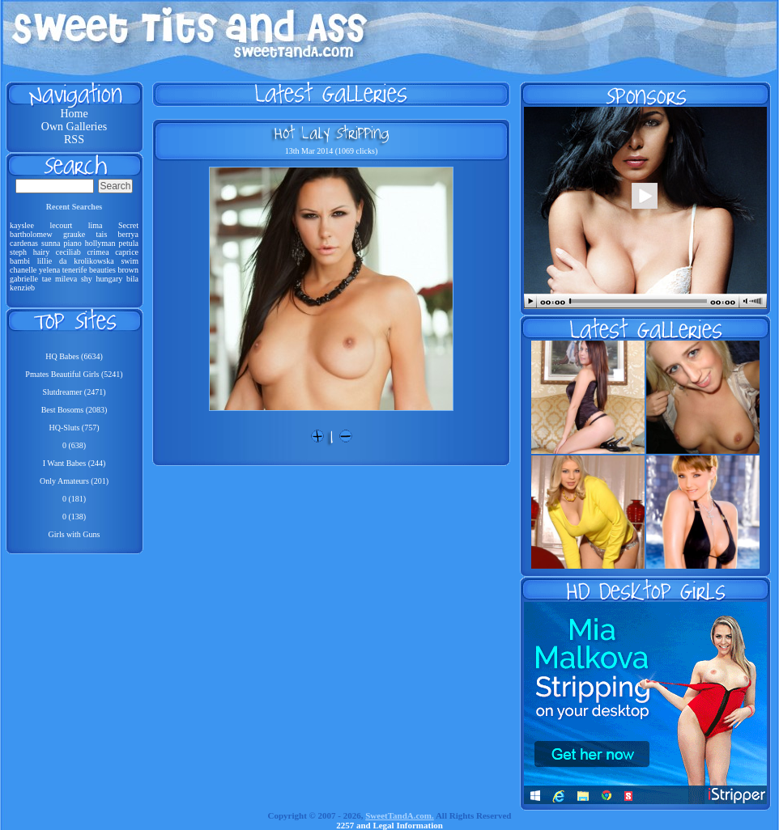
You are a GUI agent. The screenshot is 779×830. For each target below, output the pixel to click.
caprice (126, 252)
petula (128, 243)
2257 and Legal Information (389, 825)
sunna (50, 243)
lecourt (60, 225)
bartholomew (31, 234)
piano (72, 243)
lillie (44, 260)
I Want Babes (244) (74, 463)
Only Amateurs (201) (74, 480)
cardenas (24, 243)
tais (101, 234)
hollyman (100, 243)
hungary (109, 278)
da (62, 260)
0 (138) (74, 516)
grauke (74, 234)
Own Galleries (74, 127)
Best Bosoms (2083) (74, 409)
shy (86, 278)
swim (129, 260)
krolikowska (93, 260)
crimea (98, 252)
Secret (128, 225)
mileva (66, 278)
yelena (49, 269)
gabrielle (24, 278)
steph (18, 252)
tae (47, 278)
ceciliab (68, 252)
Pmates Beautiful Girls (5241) (73, 374)
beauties (102, 269)
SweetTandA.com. (399, 815)
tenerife (74, 269)
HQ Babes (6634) (74, 356)
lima (95, 225)
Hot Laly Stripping (332, 132)
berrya (127, 234)
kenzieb (22, 287)
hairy (41, 252)
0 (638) (74, 445)
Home (73, 114)
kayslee (22, 225)
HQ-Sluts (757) (74, 427)
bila (132, 278)
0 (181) (74, 498)
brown (127, 269)
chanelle (23, 269)
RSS (74, 139)
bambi (20, 260)
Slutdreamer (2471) (73, 391)
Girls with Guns (74, 534)
